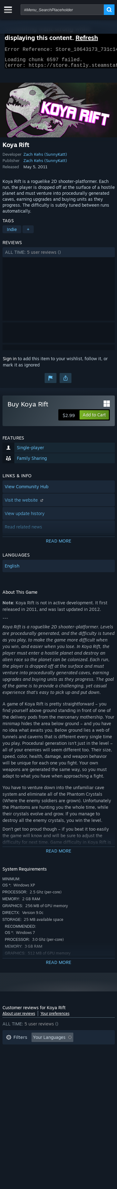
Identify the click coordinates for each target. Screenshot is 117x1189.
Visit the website (25, 503)
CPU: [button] (61, 1069)
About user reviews (18, 1017)
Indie (12, 233)
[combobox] (62, 9)
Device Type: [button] (19, 1078)
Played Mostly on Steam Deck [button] (67, 1060)
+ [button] (28, 233)
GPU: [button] (83, 1069)
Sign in (10, 362)
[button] (58, 256)
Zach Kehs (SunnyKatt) (45, 157)
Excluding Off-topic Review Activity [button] (42, 1050)
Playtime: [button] (15, 1060)
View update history (25, 517)
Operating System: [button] (25, 1069)
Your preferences (55, 1017)
